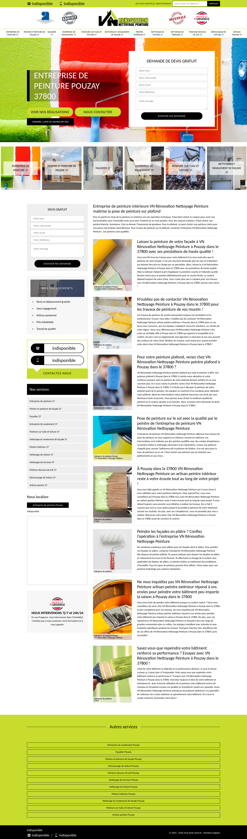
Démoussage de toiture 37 (218, 33)
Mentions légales (211, 832)
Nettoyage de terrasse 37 (177, 33)
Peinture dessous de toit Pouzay (123, 772)
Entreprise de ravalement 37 (69, 33)
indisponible (40, 3)
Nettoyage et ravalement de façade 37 (117, 33)
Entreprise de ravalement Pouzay (123, 745)
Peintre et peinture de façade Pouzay (123, 759)
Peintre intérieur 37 (139, 33)
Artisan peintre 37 (237, 33)
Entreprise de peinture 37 (12, 33)
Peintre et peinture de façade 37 (34, 33)
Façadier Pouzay (124, 751)
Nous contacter (97, 112)
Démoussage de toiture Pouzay (123, 766)
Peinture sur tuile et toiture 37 (92, 33)
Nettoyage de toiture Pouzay (124, 786)
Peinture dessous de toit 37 (197, 33)
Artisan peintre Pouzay (123, 814)
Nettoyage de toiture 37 (157, 33)
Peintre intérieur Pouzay (123, 793)
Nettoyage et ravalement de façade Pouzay (123, 800)
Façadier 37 (52, 33)
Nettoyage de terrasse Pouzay (123, 779)
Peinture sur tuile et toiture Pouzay (123, 807)
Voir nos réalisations (50, 112)
